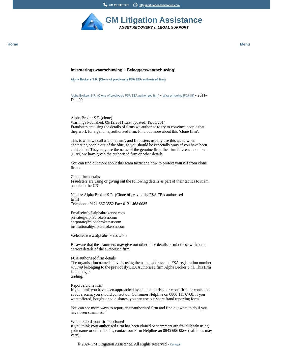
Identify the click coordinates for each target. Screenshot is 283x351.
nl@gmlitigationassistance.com (159, 5)
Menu (245, 44)
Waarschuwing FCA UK (178, 95)
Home (13, 44)
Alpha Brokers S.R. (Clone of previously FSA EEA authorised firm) (118, 79)
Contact (175, 344)
